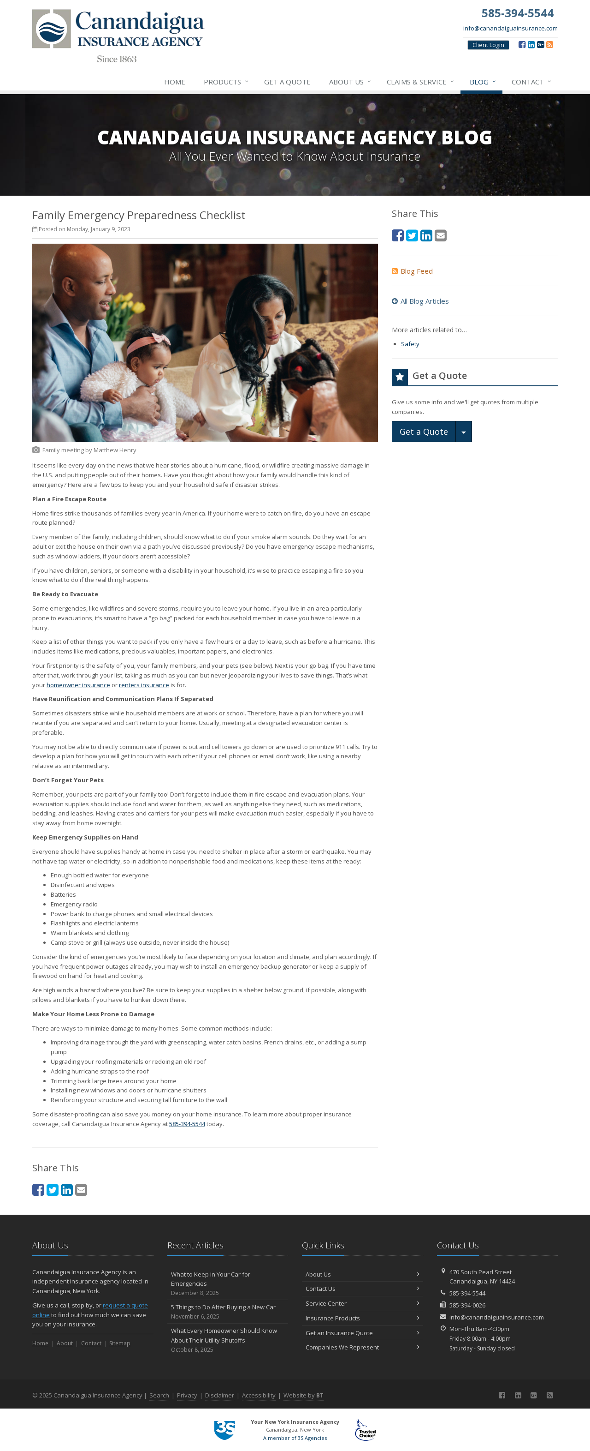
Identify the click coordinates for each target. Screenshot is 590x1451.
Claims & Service (421, 82)
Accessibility (259, 1395)
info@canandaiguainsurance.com (510, 28)
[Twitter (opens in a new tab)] (53, 1189)
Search (159, 1395)
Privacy (187, 1395)
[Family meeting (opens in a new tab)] (63, 450)
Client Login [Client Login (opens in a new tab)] (488, 45)
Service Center (362, 1303)
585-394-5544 (187, 1124)
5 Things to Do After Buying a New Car (228, 1312)
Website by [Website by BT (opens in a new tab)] (303, 1395)
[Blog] (549, 44)
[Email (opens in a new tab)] (81, 1189)
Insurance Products (362, 1318)
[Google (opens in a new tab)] (540, 44)
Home (174, 81)
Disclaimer (219, 1395)
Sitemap (119, 1343)
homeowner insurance (78, 685)
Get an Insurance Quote (362, 1333)
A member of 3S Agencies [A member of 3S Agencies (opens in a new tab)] (295, 1437)
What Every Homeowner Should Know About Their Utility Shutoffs (228, 1340)
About (65, 1343)
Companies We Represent (362, 1347)
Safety (410, 344)
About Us (350, 82)
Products (226, 82)
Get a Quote (287, 81)
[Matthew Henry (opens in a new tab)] (115, 450)
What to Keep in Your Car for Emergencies (228, 1284)
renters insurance (144, 685)
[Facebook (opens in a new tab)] (522, 44)
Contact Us (362, 1288)
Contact (532, 82)
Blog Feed (412, 271)
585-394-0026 (467, 1305)
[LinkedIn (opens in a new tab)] (531, 44)
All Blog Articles (420, 301)
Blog (483, 82)
